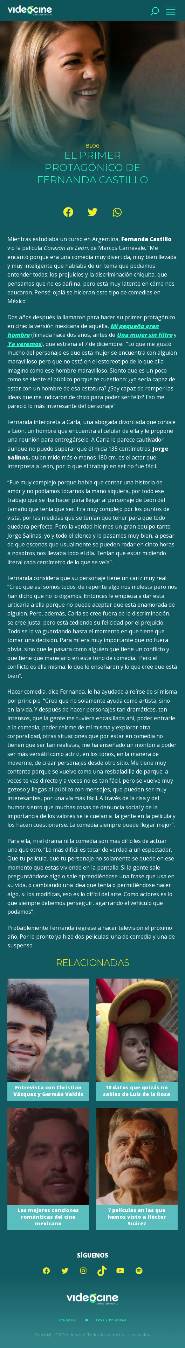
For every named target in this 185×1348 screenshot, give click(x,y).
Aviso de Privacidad (111, 1320)
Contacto (67, 1320)
